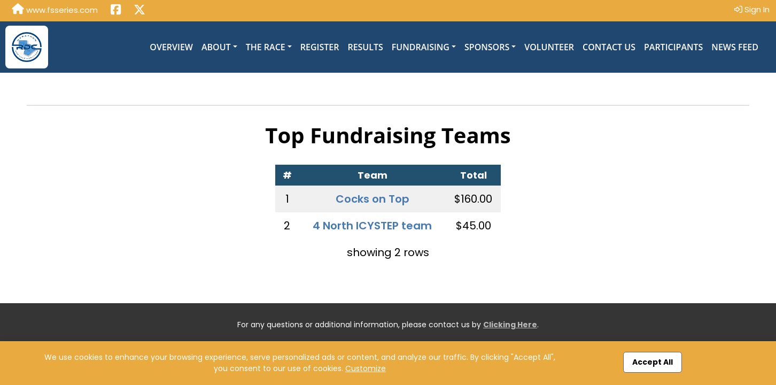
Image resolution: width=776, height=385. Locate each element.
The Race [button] (265, 47)
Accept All (652, 362)
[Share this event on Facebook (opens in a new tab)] (116, 11)
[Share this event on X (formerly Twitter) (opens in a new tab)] (139, 11)
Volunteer (549, 47)
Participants (673, 47)
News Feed (734, 47)
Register (319, 47)
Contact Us (609, 47)
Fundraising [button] (420, 47)
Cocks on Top (372, 198)
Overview (171, 47)
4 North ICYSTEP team (372, 225)
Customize (365, 368)
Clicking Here (510, 324)
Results (365, 47)
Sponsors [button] (486, 47)
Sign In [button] (752, 9)
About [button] (216, 47)
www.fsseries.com (55, 10)
